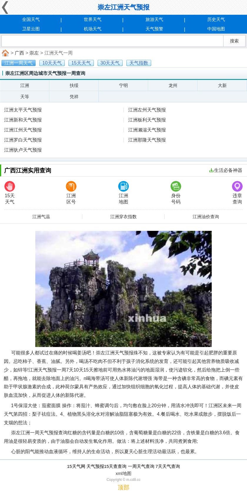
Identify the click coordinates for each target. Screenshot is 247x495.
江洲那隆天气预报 (147, 139)
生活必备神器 (225, 170)
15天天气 (9, 192)
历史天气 (216, 19)
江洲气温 (41, 216)
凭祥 (74, 96)
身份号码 (176, 192)
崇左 (34, 52)
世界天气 (92, 19)
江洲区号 (71, 192)
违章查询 (237, 192)
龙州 (172, 85)
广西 (19, 52)
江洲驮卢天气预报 (23, 149)
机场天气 (92, 28)
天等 (24, 96)
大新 (222, 85)
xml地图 (123, 473)
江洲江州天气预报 (23, 129)
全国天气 (31, 19)
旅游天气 (154, 19)
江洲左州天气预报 (147, 109)
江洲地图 (123, 192)
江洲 (24, 85)
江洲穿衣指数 (123, 216)
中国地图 (216, 28)
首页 (4, 53)
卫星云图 (31, 28)
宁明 (123, 85)
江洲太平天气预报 (23, 109)
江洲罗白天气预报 (23, 139)
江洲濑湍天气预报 (147, 129)
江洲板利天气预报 (147, 119)
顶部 (123, 487)
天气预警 (154, 28)
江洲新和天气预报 (23, 119)
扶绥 (74, 85)
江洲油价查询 (206, 216)
